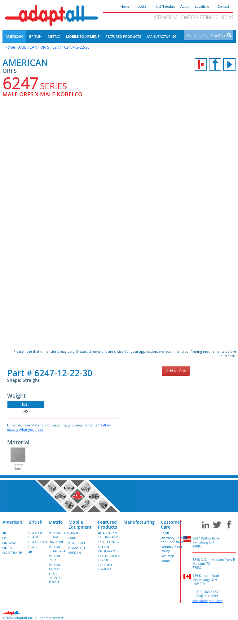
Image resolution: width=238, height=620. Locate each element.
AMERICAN (27, 47)
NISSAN (74, 553)
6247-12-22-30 (77, 47)
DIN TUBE (56, 542)
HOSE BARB (12, 553)
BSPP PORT (38, 542)
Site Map (167, 556)
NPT (5, 538)
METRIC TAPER (55, 567)
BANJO (74, 533)
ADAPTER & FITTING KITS (109, 535)
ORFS (44, 47)
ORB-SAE (10, 543)
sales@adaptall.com (207, 601)
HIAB (72, 538)
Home (10, 47)
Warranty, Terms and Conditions (173, 540)
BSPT (33, 547)
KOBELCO (76, 543)
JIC (5, 533)
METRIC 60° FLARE (58, 535)
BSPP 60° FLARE (36, 535)
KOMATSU (76, 548)
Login (165, 533)
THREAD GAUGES (105, 567)
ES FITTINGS (108, 542)
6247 (56, 47)
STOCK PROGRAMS (108, 549)
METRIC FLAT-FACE (58, 549)
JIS (31, 552)
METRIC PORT (55, 558)
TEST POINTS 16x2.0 (55, 578)
